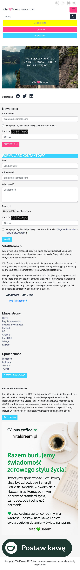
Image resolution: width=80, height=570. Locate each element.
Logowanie (40, 29)
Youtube (6, 365)
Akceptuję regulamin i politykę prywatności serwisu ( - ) (41, 231)
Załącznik (7, 206)
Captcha (6, 131)
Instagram (7, 362)
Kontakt (6, 328)
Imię (4, 160)
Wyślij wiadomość (18, 300)
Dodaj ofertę (40, 23)
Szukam (6, 344)
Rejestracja (40, 35)
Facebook (7, 358)
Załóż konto (10, 417)
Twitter (5, 368)
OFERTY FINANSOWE (14, 375)
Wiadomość (8, 184)
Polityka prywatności (15, 232)
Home (5, 318)
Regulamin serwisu (66, 229)
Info (4, 331)
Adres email (8, 113)
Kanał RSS (7, 338)
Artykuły (6, 334)
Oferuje (5, 341)
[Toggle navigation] (73, 10)
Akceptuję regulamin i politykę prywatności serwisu (30, 125)
